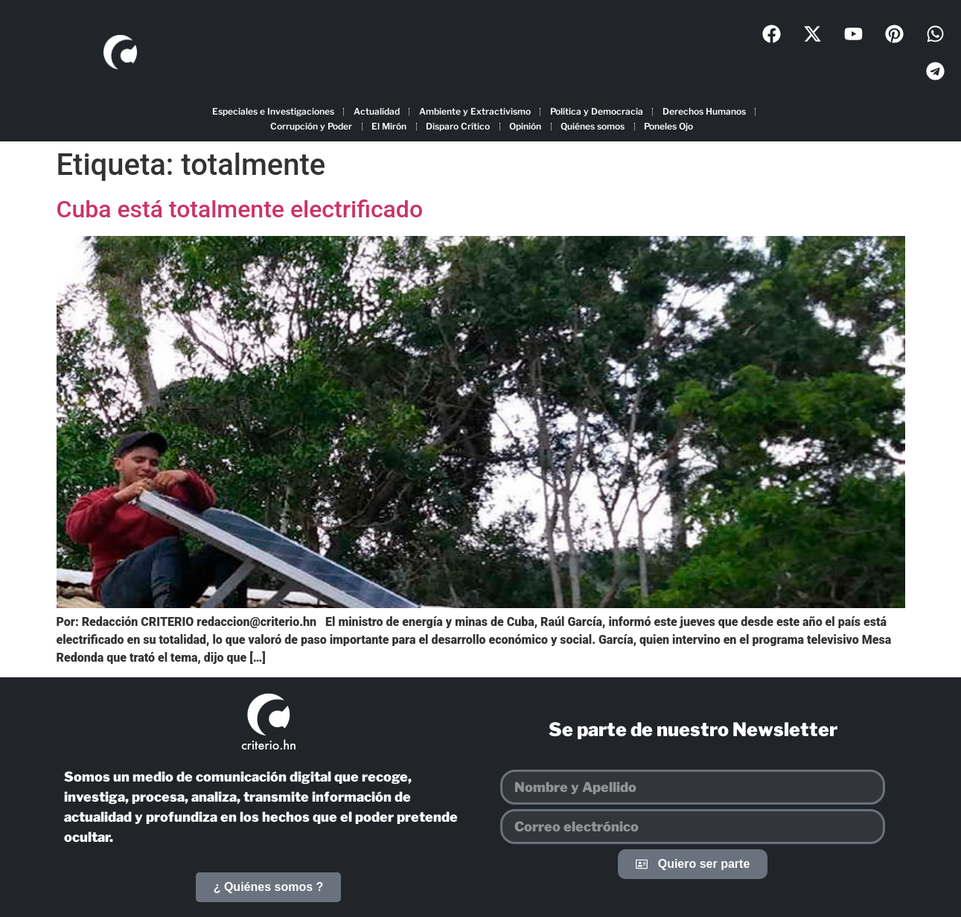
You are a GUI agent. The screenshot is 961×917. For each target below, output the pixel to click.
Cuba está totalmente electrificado (240, 209)
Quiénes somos (593, 126)
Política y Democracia (596, 111)
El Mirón (388, 126)
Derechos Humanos (704, 111)
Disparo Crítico (458, 126)
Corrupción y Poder (311, 126)
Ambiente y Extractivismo (475, 111)
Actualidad (377, 111)
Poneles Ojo (668, 126)
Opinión (525, 126)
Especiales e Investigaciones (273, 111)
